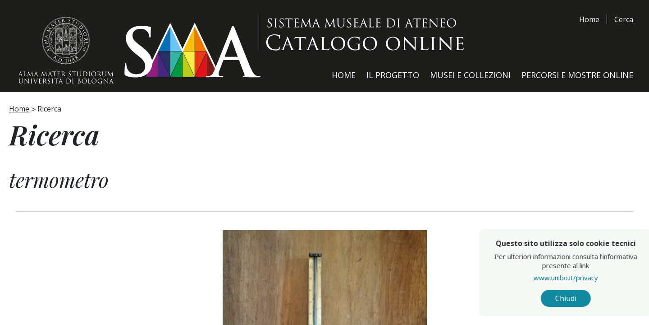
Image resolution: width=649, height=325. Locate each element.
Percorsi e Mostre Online (577, 75)
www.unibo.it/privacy (584, 277)
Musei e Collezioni (470, 75)
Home (589, 19)
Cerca (623, 19)
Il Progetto (392, 75)
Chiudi (583, 298)
